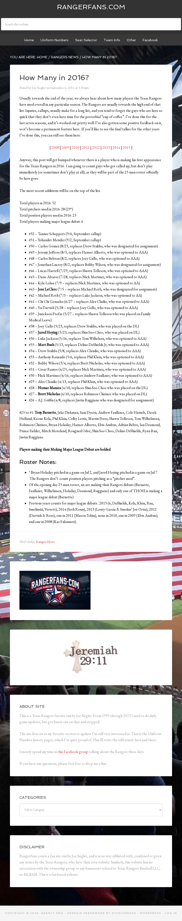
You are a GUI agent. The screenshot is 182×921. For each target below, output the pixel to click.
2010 (75, 147)
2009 (65, 147)
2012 (96, 147)
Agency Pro (52, 913)
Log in (171, 913)
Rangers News (45, 542)
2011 (86, 147)
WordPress (150, 913)
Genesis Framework (86, 913)
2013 (106, 147)
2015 (126, 147)
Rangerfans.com (91, 7)
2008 (55, 147)
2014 (116, 147)
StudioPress (124, 913)
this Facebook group (73, 751)
